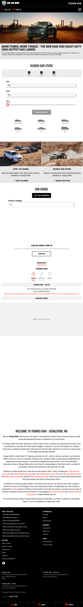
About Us (46, 531)
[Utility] (41, 129)
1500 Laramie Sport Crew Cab (47, 474)
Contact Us (47, 528)
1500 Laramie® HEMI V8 (10, 521)
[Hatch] (18, 121)
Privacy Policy (47, 542)
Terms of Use (47, 545)
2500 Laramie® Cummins (11, 530)
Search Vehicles (41, 112)
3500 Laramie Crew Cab (39, 476)
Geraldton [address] (41, 263)
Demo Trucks (7, 546)
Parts (45, 518)
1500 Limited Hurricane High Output (15, 527)
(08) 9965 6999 (44, 291)
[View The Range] (20, 162)
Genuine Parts (73, 492)
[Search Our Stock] (62, 162)
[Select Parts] (49, 276)
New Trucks (6, 543)
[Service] (41, 604)
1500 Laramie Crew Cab (22, 474)
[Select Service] (41, 276)
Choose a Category (41, 203)
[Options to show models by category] (41, 204)
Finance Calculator (8, 559)
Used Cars (5, 550)
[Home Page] (11, 3)
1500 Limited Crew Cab (71, 474)
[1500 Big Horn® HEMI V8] (41, 232)
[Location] (33, 276)
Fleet (4, 553)
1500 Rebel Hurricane (9, 518)
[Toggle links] (9, 596)
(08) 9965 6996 (52, 577)
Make (41, 84)
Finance (15, 489)
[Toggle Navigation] (79, 9)
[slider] (7, 105)
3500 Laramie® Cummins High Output (15, 536)
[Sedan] (41, 121)
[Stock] (14, 604)
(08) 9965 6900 (11, 588)
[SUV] (18, 129)
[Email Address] (41, 294)
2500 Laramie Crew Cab (14, 476)
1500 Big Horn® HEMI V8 (10, 515)
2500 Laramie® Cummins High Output (15, 533)
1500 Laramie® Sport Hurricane (13, 524)
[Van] (65, 129)
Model (41, 93)
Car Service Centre (57, 492)
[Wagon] (65, 121)
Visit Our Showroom (41, 195)
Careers (45, 534)
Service (45, 515)
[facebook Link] (3, 563)
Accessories (31, 494)
